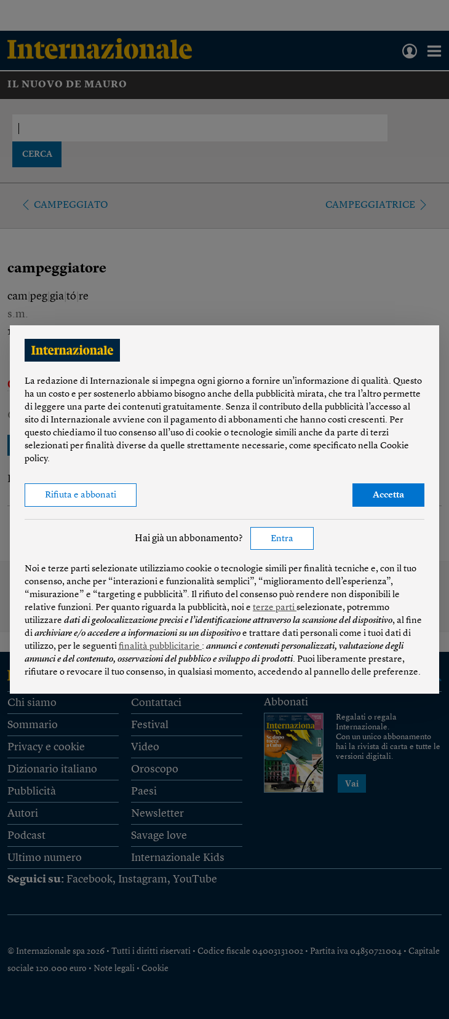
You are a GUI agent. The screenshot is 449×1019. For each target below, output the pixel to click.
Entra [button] (282, 539)
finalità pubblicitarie (160, 646)
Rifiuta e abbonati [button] (80, 495)
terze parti (274, 608)
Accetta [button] (388, 495)
